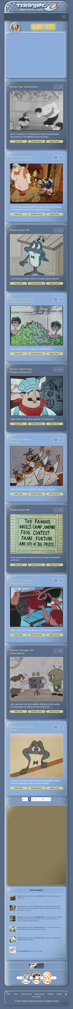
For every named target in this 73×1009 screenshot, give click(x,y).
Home (8, 994)
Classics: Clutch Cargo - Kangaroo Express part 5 (22, 300)
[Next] (46, 799)
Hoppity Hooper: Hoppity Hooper (22, 728)
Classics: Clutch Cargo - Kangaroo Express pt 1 (21, 370)
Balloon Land (39, 906)
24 (43, 799)
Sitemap (50, 994)
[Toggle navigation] (63, 16)
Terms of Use (40, 994)
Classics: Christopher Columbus (20, 440)
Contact (59, 994)
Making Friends (40, 938)
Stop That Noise (40, 927)
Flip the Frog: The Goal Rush (24, 87)
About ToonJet (26, 994)
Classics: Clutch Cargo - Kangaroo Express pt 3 (21, 581)
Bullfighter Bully (40, 917)
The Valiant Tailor (40, 896)
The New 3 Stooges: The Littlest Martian (21, 651)
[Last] (49, 799)
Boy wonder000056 (23, 951)
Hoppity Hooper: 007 (20, 230)
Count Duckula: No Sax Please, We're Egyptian (21, 158)
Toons (16, 994)
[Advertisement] (18, 845)
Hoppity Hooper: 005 (20, 510)
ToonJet (19, 896)
